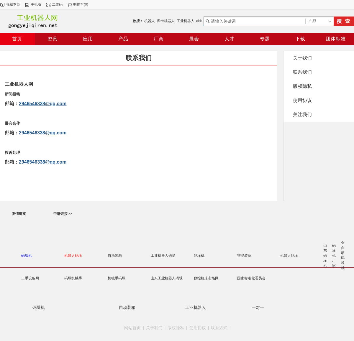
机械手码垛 (116, 278)
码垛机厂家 (334, 255)
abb (199, 21)
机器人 (149, 21)
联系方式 (219, 327)
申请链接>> (62, 214)
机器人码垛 (289, 255)
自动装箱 (115, 255)
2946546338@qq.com (42, 103)
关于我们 (302, 57)
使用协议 (302, 100)
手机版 (36, 4)
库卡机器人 (166, 21)
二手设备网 (30, 278)
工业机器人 (185, 21)
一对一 (258, 307)
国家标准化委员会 (251, 278)
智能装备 (244, 255)
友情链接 (19, 214)
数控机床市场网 (206, 278)
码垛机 (199, 255)
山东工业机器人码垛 (167, 278)
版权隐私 (302, 86)
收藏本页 (13, 4)
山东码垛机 (325, 255)
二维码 (57, 4)
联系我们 (302, 72)
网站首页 (132, 327)
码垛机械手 (73, 278)
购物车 (78, 4)
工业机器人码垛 (163, 255)
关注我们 (302, 114)
